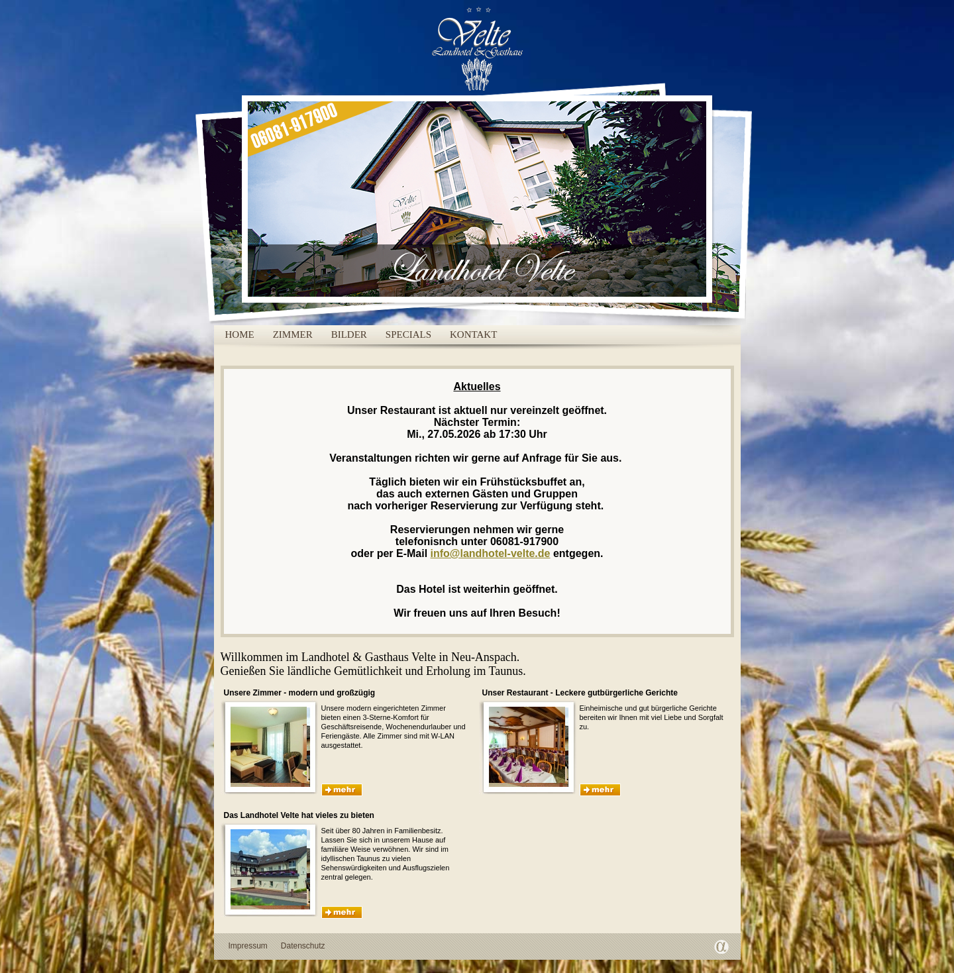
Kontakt (473, 334)
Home (239, 334)
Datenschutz (303, 945)
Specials (408, 334)
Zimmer (293, 334)
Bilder (349, 334)
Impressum (248, 945)
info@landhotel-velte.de (491, 553)
